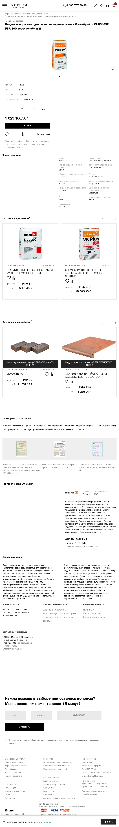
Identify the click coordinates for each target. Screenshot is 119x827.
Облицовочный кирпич (15, 759)
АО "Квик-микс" (96, 177)
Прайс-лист (10, 798)
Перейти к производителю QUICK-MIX (82, 547)
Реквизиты (48, 759)
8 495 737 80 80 (89, 769)
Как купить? (48, 788)
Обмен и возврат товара (54, 784)
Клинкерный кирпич (14, 762)
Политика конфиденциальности (57, 762)
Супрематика (71, 814)
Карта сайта (48, 795)
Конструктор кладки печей (55, 769)
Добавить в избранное (7, 134)
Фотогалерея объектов (15, 791)
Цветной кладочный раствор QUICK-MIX (76, 541)
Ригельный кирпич (13, 773)
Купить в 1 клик (43, 134)
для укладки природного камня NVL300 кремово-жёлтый (30, 271)
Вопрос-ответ (49, 791)
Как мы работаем (51, 781)
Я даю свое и (52, 741)
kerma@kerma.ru (9, 646)
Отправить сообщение (12, 649)
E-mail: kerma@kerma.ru (92, 776)
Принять (108, 821)
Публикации (10, 788)
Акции (7, 795)
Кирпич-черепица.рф (14, 814)
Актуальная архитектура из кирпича (59, 798)
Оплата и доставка (51, 778)
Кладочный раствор (14, 21)
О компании (10, 784)
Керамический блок (14, 776)
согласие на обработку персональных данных (40, 740)
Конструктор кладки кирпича (56, 766)
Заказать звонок (25, 643)
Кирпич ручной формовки (16, 766)
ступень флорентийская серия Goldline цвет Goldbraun (86, 375)
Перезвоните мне (89, 759)
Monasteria (15, 374)
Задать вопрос (88, 762)
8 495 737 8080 (9, 643)
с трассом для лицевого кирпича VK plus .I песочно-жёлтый (84, 273)
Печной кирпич (12, 769)
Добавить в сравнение (23, 134)
